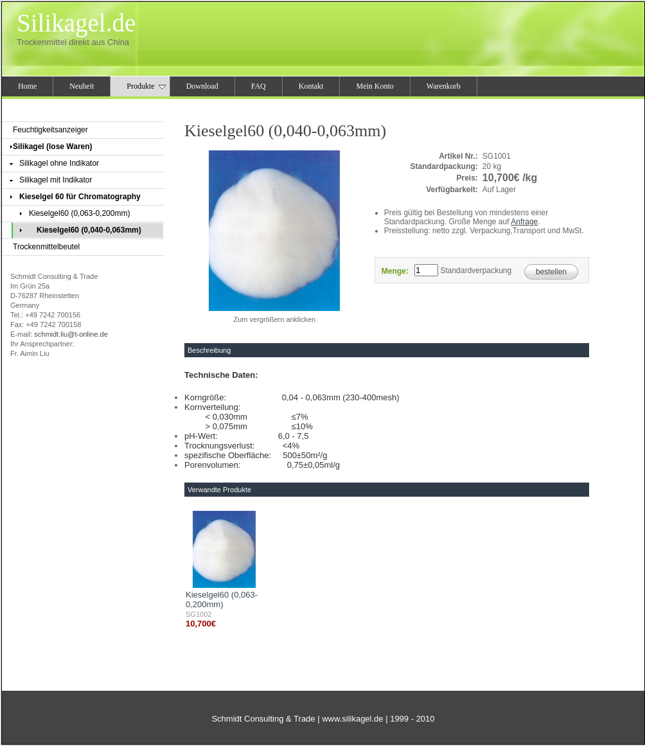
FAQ (258, 86)
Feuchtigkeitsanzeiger (50, 129)
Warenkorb (444, 86)
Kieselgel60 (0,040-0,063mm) (89, 230)
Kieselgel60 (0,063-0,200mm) (79, 213)
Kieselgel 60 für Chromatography (80, 196)
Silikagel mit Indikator (55, 179)
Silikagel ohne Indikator (59, 163)
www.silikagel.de (352, 719)
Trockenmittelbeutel (46, 246)
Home (27, 86)
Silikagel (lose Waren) (53, 146)
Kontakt (311, 86)
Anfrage (524, 221)
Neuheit (81, 86)
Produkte (146, 86)
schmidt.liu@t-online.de (71, 334)
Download (202, 86)
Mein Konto (374, 86)
